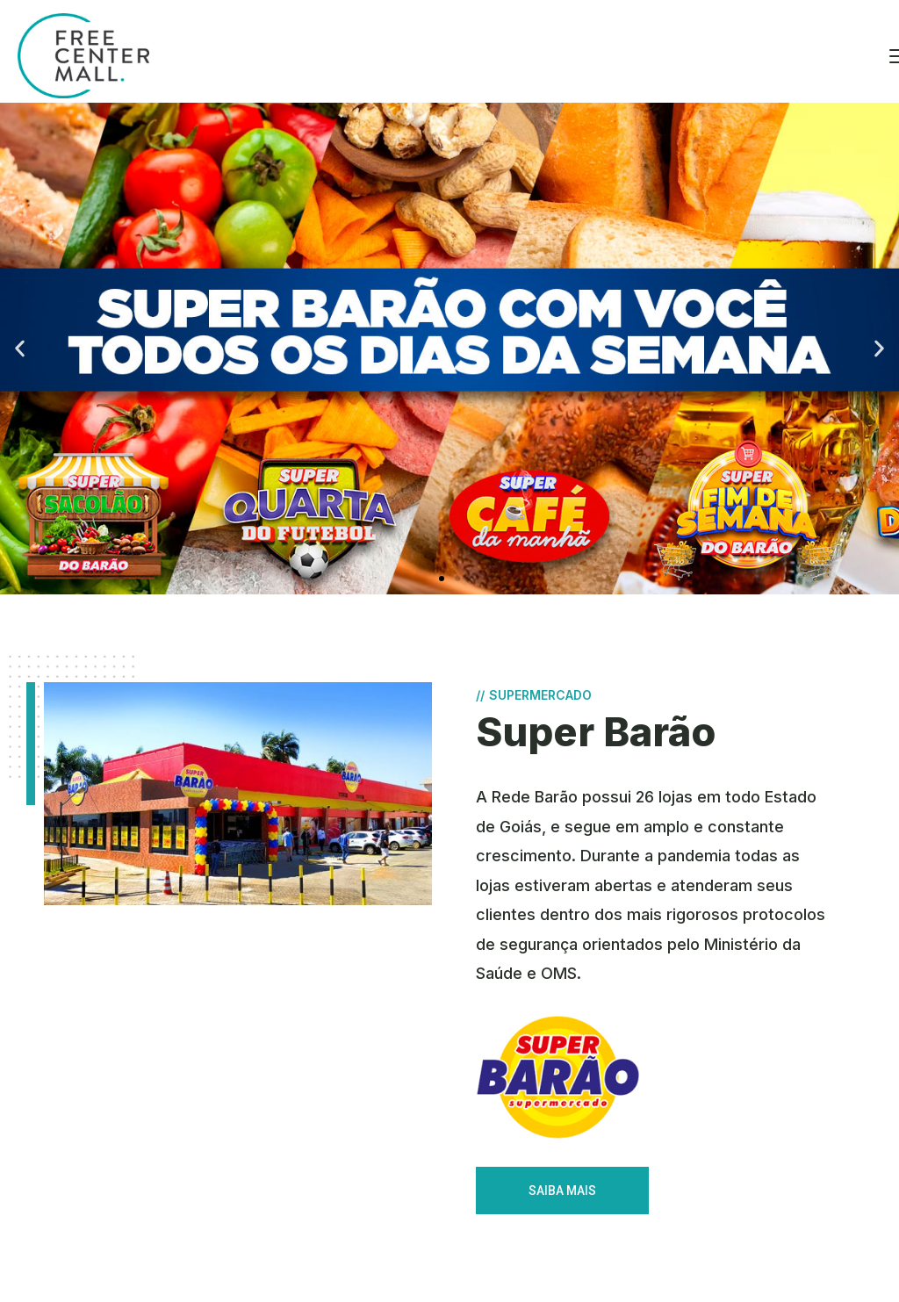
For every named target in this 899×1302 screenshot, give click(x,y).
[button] (441, 578)
